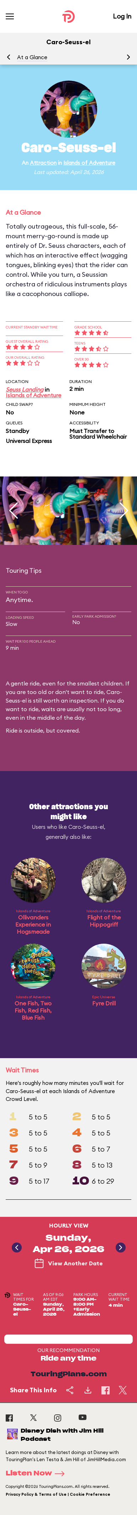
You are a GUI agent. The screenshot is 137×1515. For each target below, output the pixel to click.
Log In (122, 16)
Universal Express (29, 440)
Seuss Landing (24, 389)
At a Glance (32, 57)
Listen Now (37, 1473)
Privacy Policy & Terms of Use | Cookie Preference (58, 1494)
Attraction (43, 162)
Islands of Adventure (89, 162)
